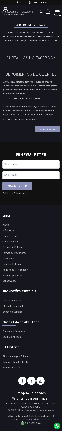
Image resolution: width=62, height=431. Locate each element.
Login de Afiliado (11, 337)
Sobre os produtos (12, 275)
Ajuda (5, 225)
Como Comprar (10, 241)
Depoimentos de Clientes (16, 362)
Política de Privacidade (14, 193)
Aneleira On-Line (11, 367)
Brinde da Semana (12, 312)
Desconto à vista (11, 300)
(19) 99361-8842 (31, 423)
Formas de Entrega (12, 247)
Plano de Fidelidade (13, 306)
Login (21, 2)
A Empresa (8, 230)
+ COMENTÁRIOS (47, 129)
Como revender (10, 236)
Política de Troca (11, 264)
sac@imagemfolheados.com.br (34, 419)
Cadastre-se (38, 2)
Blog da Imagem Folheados (17, 356)
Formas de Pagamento (14, 253)
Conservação (9, 281)
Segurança (8, 258)
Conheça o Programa (13, 331)
